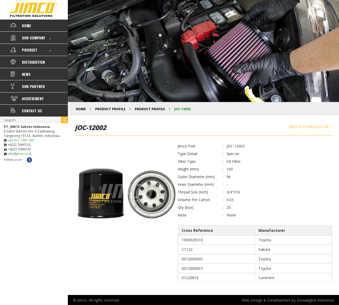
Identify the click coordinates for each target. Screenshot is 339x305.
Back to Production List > (310, 126)
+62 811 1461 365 (21, 140)
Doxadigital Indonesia (315, 300)
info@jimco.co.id (19, 153)
